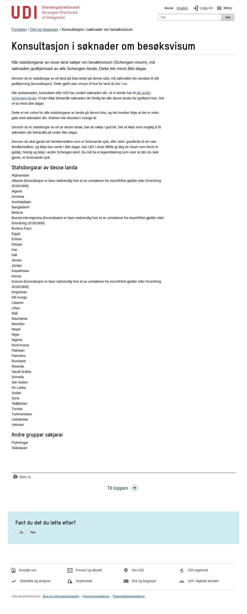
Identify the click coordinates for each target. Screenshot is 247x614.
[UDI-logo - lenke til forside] (46, 19)
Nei (32, 532)
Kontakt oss (27, 570)
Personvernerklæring (95, 596)
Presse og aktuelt (89, 570)
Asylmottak (84, 581)
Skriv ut (22, 477)
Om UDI (138, 570)
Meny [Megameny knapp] (223, 8)
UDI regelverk (198, 570)
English (182, 8)
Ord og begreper (144, 581)
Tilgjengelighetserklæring (129, 596)
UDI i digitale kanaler (203, 581)
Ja (21, 532)
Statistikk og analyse (35, 581)
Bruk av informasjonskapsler (61, 596)
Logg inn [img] (202, 8)
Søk (227, 17)
